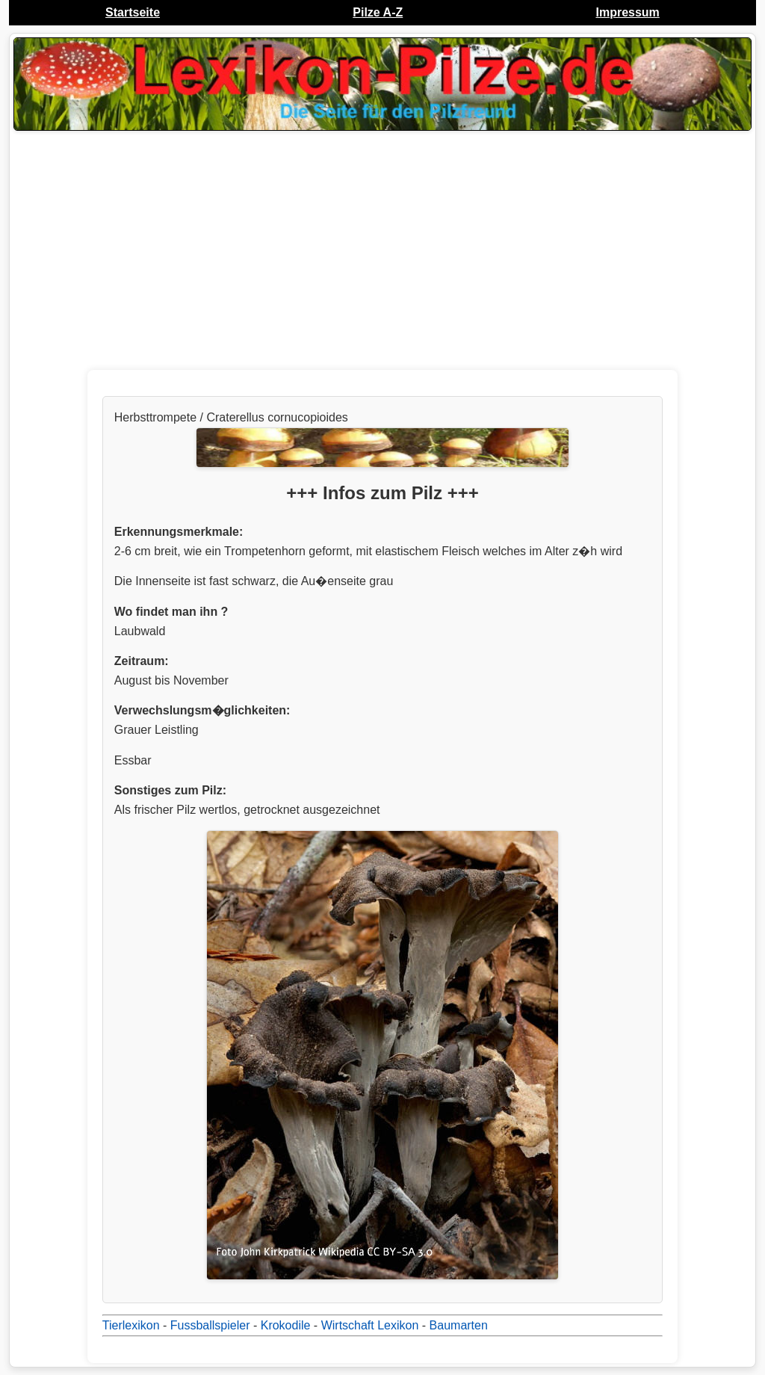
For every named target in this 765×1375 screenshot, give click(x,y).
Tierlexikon (131, 1325)
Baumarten (459, 1325)
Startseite (132, 12)
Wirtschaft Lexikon (370, 1325)
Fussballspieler (210, 1325)
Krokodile (286, 1325)
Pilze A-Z (378, 12)
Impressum (627, 12)
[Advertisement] (382, 254)
